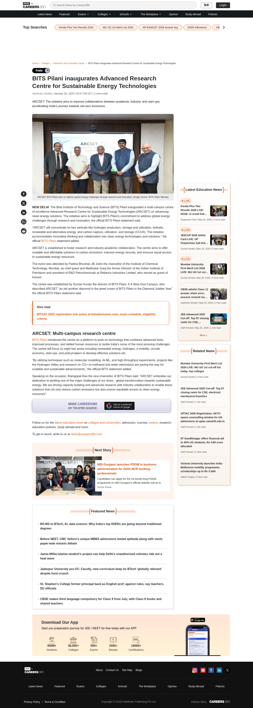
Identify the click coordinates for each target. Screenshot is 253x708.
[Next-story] (69, 476)
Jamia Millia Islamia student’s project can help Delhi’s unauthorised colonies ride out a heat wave (101, 556)
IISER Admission (197, 27)
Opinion (173, 14)
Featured (64, 14)
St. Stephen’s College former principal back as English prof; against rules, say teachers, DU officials (102, 586)
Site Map (127, 670)
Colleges (104, 14)
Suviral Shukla (104, 487)
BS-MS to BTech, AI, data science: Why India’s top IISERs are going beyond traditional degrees (100, 526)
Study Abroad (193, 14)
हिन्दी (206, 5)
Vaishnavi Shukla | (43, 93)
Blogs (138, 670)
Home (35, 63)
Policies (212, 14)
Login (223, 5)
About (99, 670)
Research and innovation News (69, 63)
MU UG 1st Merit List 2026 (118, 27)
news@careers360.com (86, 434)
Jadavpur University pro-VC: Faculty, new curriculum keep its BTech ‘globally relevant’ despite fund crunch (101, 571)
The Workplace (151, 14)
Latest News (45, 14)
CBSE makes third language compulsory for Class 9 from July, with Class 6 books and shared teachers (101, 601)
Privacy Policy (32, 701)
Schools (126, 14)
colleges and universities (104, 422)
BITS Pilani (49, 240)
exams (153, 422)
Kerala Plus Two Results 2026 (76, 27)
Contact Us (112, 670)
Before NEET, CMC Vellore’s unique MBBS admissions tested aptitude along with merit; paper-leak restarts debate (101, 541)
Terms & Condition (54, 701)
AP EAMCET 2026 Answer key (160, 27)
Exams (83, 14)
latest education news (69, 422)
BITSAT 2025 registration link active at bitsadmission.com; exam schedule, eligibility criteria (96, 316)
